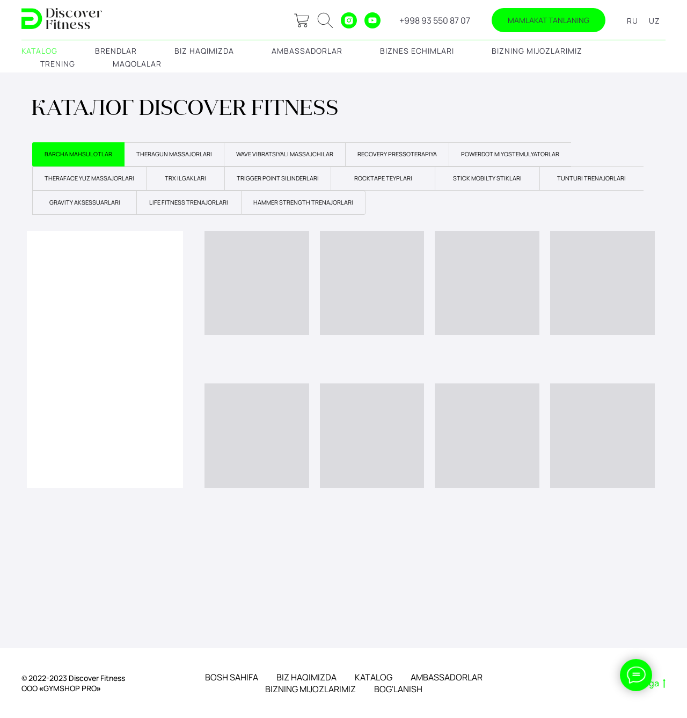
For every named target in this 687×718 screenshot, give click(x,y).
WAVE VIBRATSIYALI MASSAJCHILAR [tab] (284, 154)
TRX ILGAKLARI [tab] (185, 178)
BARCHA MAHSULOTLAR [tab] (78, 154)
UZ (654, 21)
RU (632, 21)
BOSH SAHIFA (231, 677)
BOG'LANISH (398, 689)
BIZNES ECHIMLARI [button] (417, 51)
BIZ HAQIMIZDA (204, 51)
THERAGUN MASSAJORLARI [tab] (174, 154)
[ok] (325, 20)
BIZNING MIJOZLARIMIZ (537, 51)
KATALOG (39, 51)
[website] (302, 20)
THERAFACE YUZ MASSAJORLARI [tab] (89, 178)
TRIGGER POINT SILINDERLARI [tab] (278, 178)
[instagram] (349, 20)
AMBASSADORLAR (307, 51)
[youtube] (372, 20)
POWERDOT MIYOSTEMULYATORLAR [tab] (510, 154)
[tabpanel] (343, 356)
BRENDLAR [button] (116, 51)
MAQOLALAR (137, 64)
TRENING (57, 64)
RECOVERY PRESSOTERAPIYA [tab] (397, 154)
